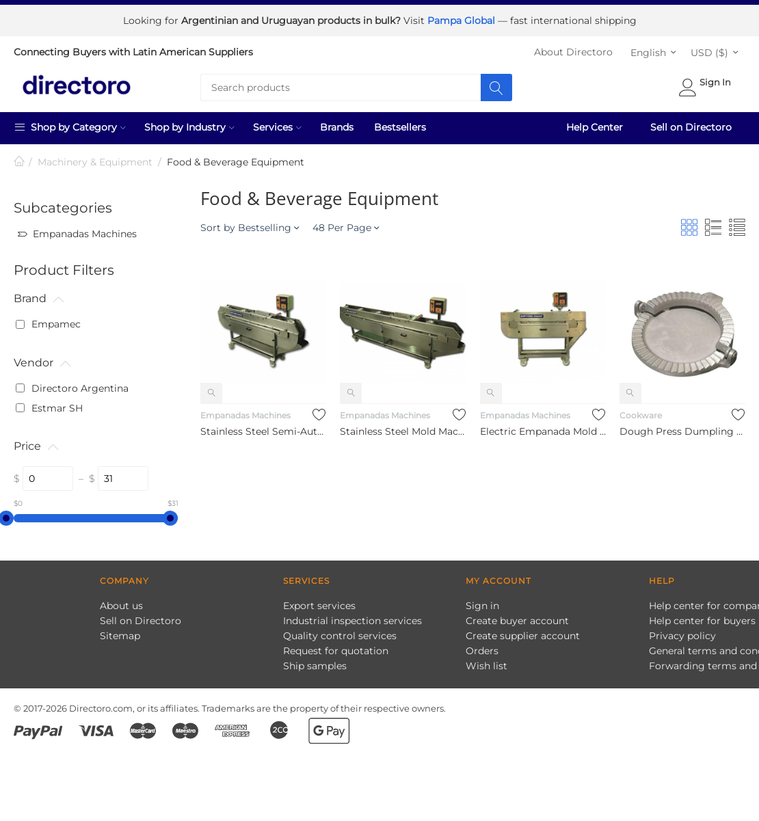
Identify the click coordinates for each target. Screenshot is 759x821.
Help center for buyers (702, 621)
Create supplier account (523, 636)
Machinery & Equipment (95, 162)
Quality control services (340, 636)
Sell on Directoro (691, 127)
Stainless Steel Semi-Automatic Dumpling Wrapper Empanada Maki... (263, 431)
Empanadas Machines (245, 415)
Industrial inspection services (352, 621)
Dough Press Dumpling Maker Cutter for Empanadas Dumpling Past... (682, 431)
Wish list (486, 666)
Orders (482, 651)
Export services (319, 606)
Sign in (482, 606)
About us (121, 606)
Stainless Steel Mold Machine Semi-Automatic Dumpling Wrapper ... (403, 431)
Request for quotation (335, 651)
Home (19, 162)
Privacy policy (682, 636)
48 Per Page (345, 227)
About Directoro (573, 52)
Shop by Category (70, 126)
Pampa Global (462, 20)
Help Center (594, 127)
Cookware (641, 415)
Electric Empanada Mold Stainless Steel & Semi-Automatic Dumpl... (543, 431)
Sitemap (120, 636)
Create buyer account (517, 621)
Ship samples (315, 666)
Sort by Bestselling (249, 227)
